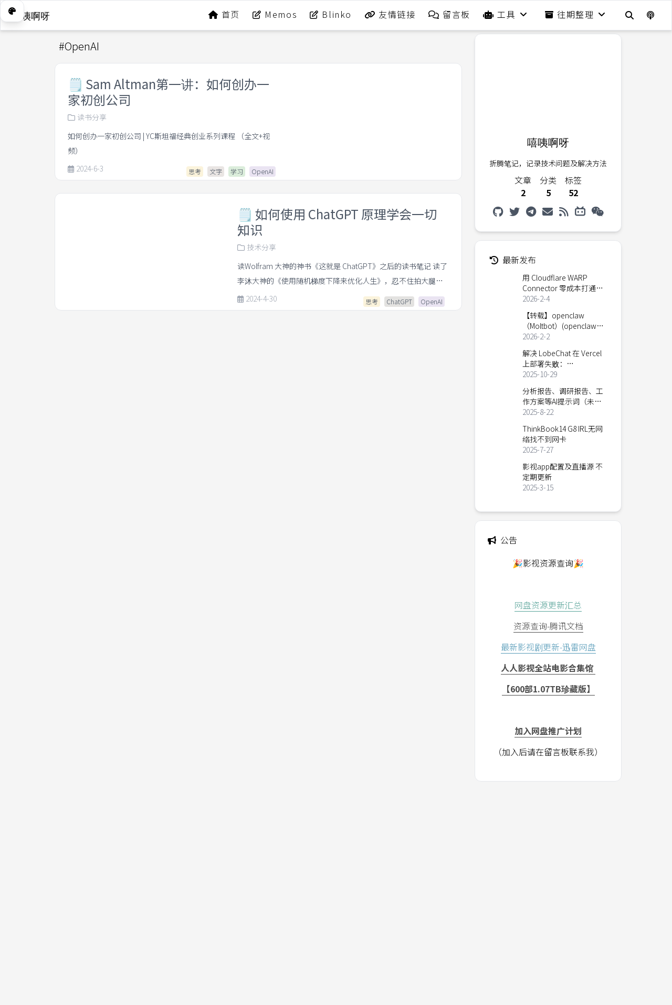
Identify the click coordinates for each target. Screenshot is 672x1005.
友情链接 (390, 14)
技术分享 (256, 247)
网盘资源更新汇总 (548, 604)
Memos (275, 14)
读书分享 (87, 117)
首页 (224, 14)
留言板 (449, 14)
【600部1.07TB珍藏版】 (548, 688)
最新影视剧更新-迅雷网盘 (548, 646)
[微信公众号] (598, 211)
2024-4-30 (257, 299)
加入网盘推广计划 (548, 730)
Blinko (331, 14)
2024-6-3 (85, 169)
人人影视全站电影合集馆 (548, 667)
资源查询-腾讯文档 (548, 625)
